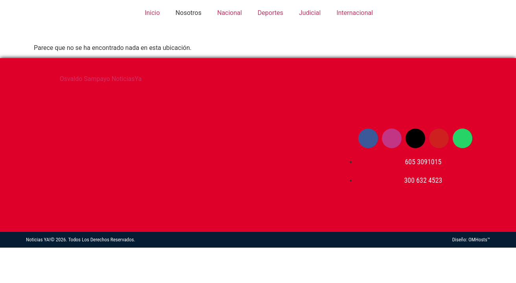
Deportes (270, 13)
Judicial (310, 13)
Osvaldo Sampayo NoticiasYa (101, 79)
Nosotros (188, 13)
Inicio (151, 13)
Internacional (354, 13)
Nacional (229, 13)
